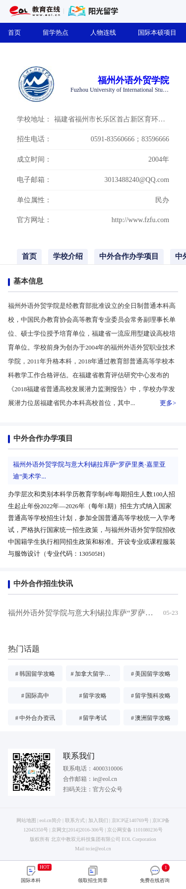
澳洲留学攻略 (151, 717)
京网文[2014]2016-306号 (78, 829)
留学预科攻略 (151, 695)
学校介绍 (68, 256)
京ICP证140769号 (130, 820)
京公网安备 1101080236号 (135, 829)
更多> (168, 403)
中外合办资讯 (35, 717)
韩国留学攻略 (35, 673)
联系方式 (75, 820)
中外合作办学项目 (129, 256)
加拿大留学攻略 (94, 673)
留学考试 (93, 717)
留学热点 (58, 32)
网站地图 (26, 820)
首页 (17, 32)
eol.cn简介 (51, 820)
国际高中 (35, 695)
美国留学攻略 (151, 673)
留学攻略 (93, 695)
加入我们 (98, 820)
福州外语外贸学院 (133, 80)
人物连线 (106, 32)
